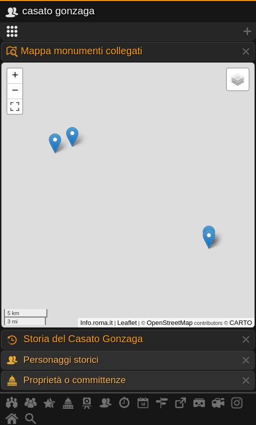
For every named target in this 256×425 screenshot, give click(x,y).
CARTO (240, 322)
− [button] (15, 91)
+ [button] (15, 76)
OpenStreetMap (169, 322)
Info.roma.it (96, 322)
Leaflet (127, 322)
